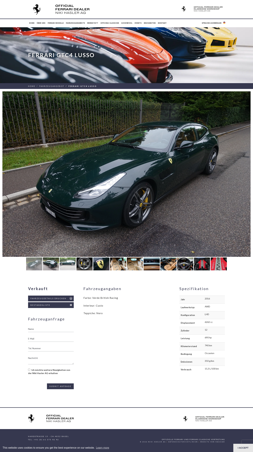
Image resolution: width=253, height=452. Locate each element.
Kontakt (162, 23)
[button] (214, 23)
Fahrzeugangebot (51, 86)
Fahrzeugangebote (75, 23)
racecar (220, 442)
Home (32, 23)
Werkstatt (92, 23)
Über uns (41, 23)
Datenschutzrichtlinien (183, 442)
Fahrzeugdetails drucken (51, 298)
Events (138, 23)
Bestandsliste (51, 305)
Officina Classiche (110, 23)
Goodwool (126, 23)
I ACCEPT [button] (243, 448)
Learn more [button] (102, 447)
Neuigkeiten (150, 23)
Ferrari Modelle (56, 23)
